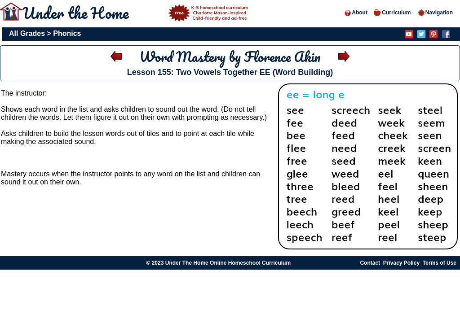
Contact (370, 263)
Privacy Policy (401, 263)
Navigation (435, 12)
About (355, 12)
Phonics (67, 33)
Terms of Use (439, 263)
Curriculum (392, 12)
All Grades (27, 33)
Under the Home (136, 12)
